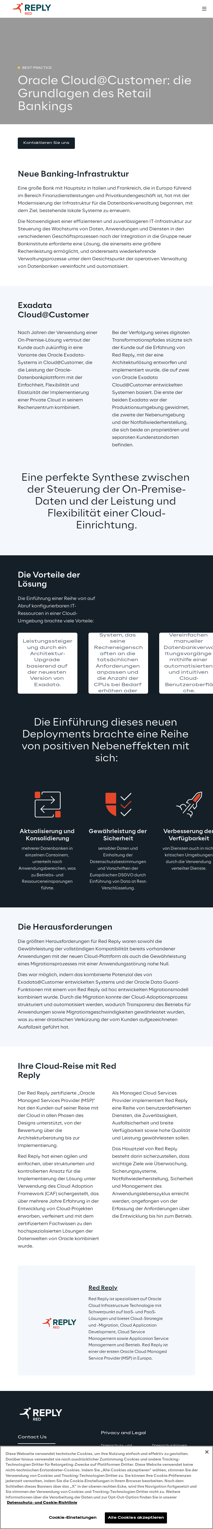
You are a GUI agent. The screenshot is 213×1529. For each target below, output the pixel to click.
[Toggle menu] (204, 9)
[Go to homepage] (37, 9)
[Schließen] (207, 1452)
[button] (46, 143)
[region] (106, 1487)
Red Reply (103, 1288)
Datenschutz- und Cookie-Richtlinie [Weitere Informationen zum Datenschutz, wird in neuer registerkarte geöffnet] (42, 1503)
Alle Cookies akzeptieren (136, 1518)
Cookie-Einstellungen (73, 1518)
